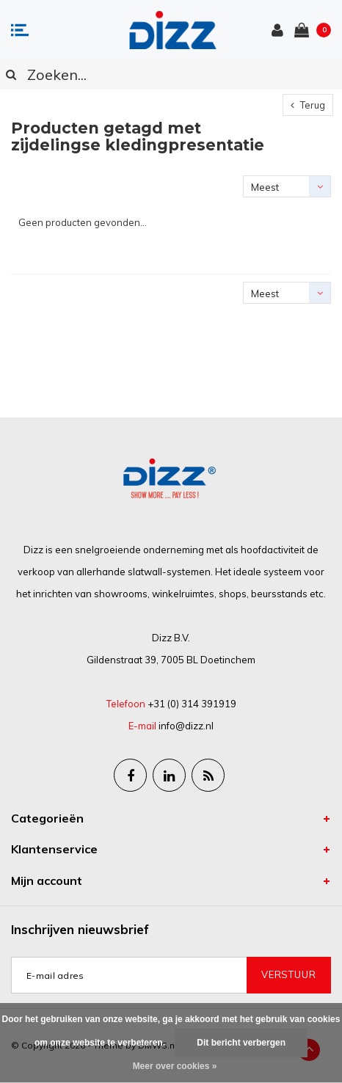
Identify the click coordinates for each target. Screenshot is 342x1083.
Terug (308, 105)
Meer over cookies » (175, 1066)
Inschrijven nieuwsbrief (80, 929)
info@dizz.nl (186, 726)
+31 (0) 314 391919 (192, 704)
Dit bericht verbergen (241, 1043)
